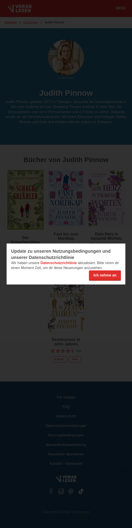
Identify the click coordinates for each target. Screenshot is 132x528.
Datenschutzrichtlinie (58, 263)
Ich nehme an (104, 275)
